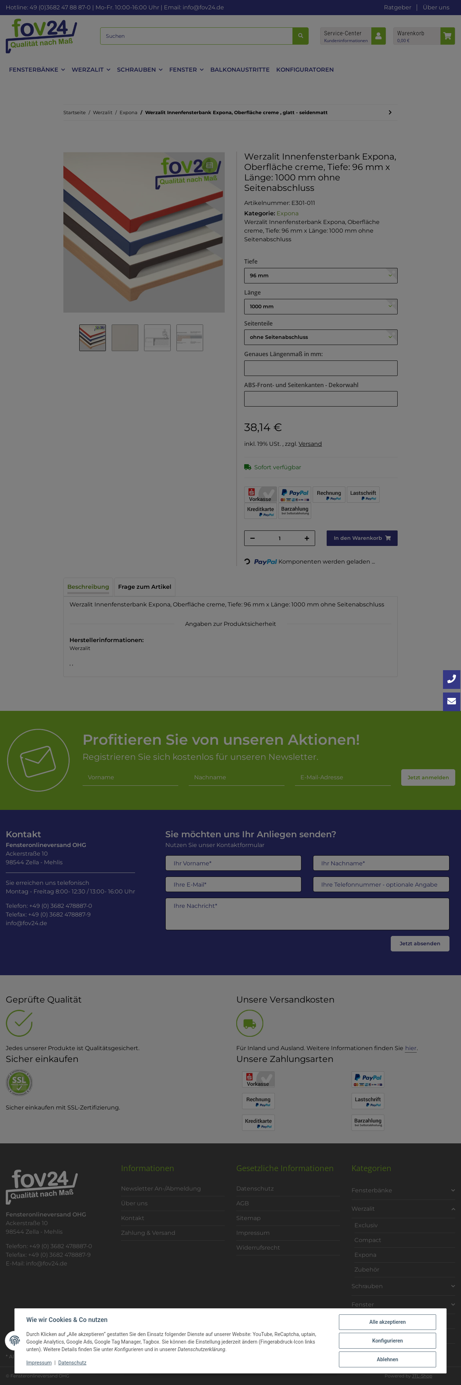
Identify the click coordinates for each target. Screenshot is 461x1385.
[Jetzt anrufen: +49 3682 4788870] (451, 679)
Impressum (39, 1363)
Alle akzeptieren (387, 1322)
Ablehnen (387, 1359)
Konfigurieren (387, 1341)
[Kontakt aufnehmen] (451, 701)
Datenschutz (72, 1363)
